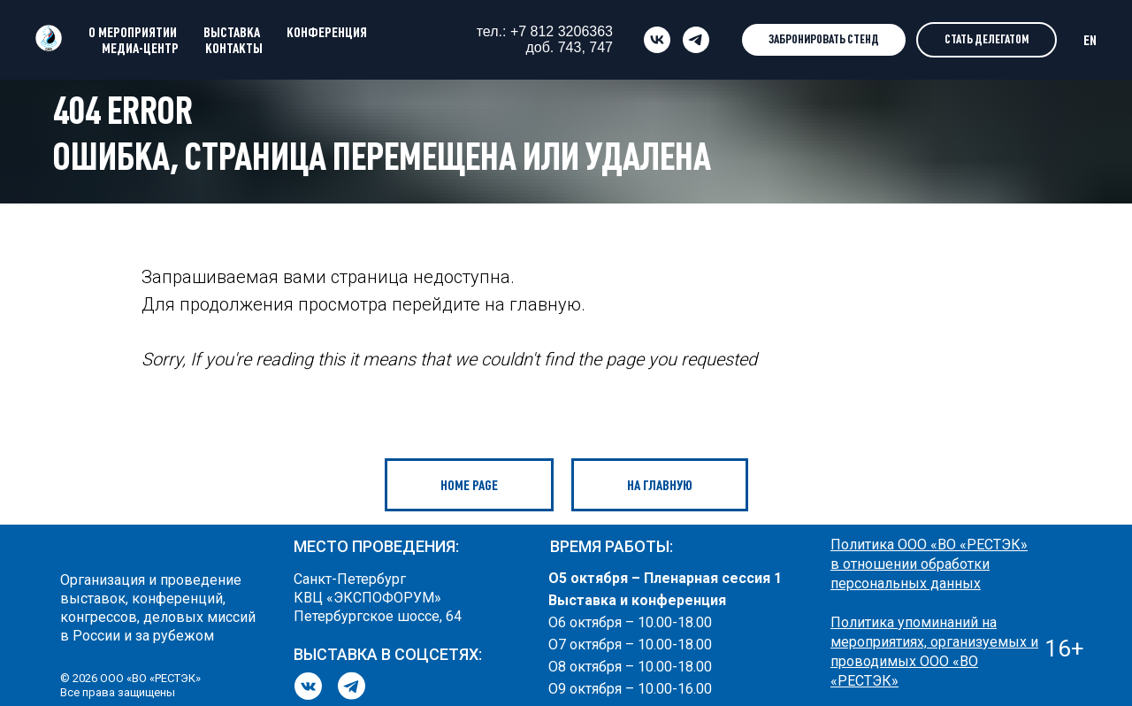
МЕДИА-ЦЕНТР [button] (140, 48)
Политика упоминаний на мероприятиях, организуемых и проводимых (934, 642)
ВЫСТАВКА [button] (231, 32)
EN (1090, 40)
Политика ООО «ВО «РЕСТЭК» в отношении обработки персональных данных (929, 564)
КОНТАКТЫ (234, 48)
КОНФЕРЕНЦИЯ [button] (327, 32)
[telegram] (696, 40)
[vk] (657, 40)
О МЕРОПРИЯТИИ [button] (132, 32)
